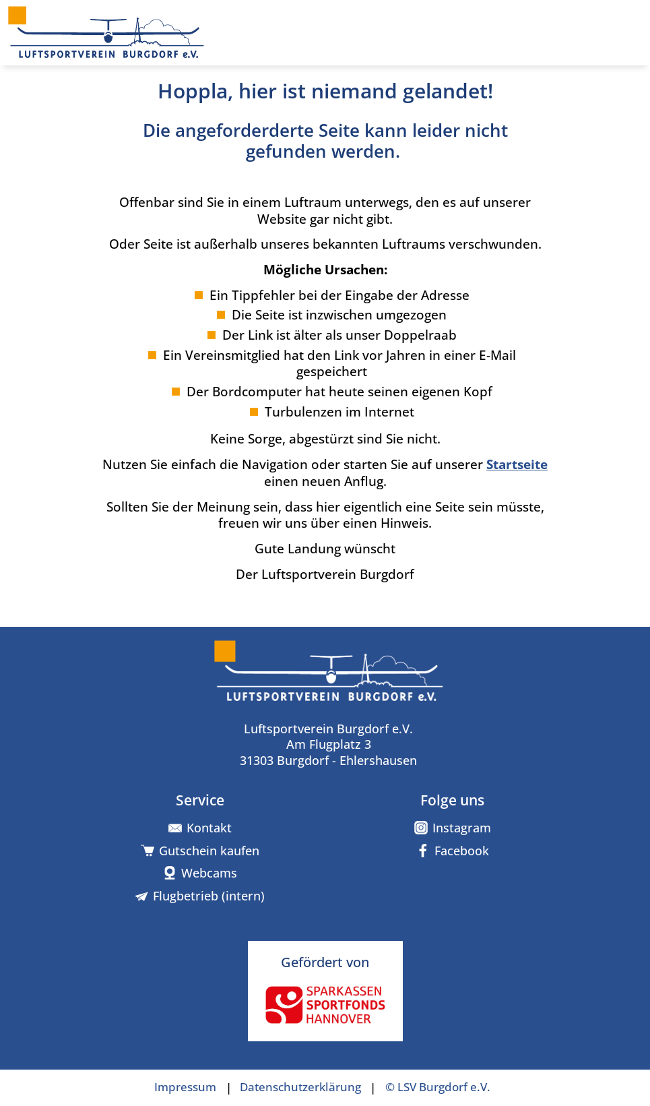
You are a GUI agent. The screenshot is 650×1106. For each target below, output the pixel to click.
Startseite (517, 464)
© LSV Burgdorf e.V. (437, 1087)
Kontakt (209, 828)
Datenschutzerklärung (300, 1087)
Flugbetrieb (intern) (209, 896)
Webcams (209, 873)
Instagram (461, 828)
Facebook (461, 851)
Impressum (185, 1087)
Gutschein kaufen (209, 851)
